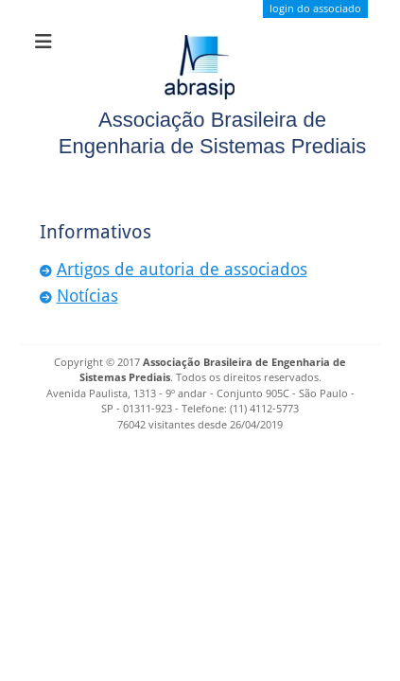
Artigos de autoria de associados (182, 269)
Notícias (87, 296)
